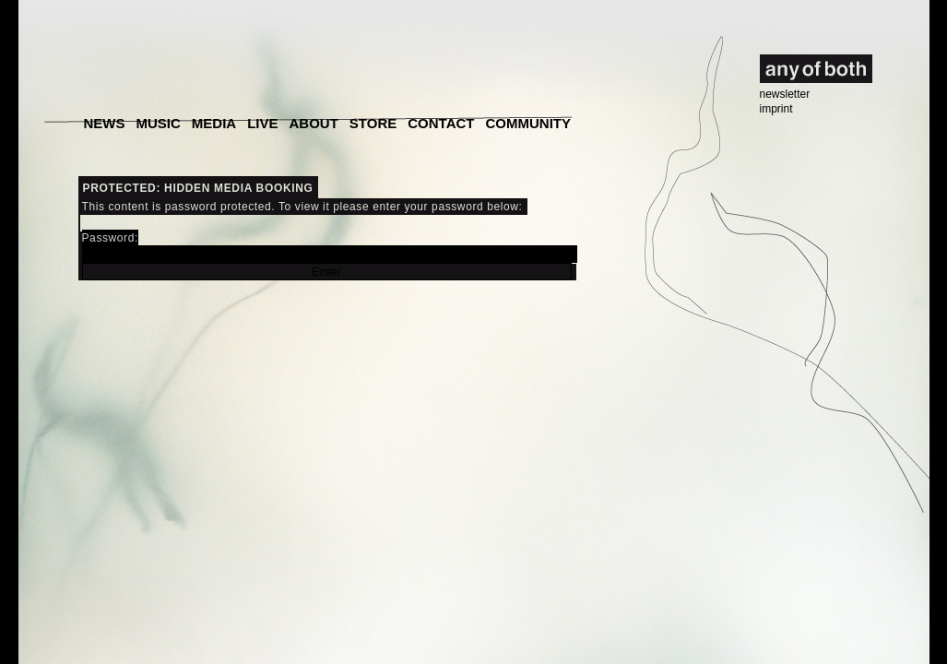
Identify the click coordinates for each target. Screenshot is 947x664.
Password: (329, 247)
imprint (776, 108)
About (314, 123)
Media (214, 123)
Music (158, 123)
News (104, 123)
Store (373, 123)
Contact (441, 123)
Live (262, 123)
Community (528, 123)
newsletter (785, 94)
